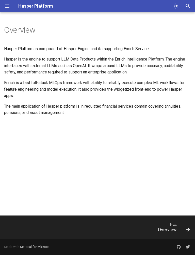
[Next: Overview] (172, 227)
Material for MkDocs (35, 247)
